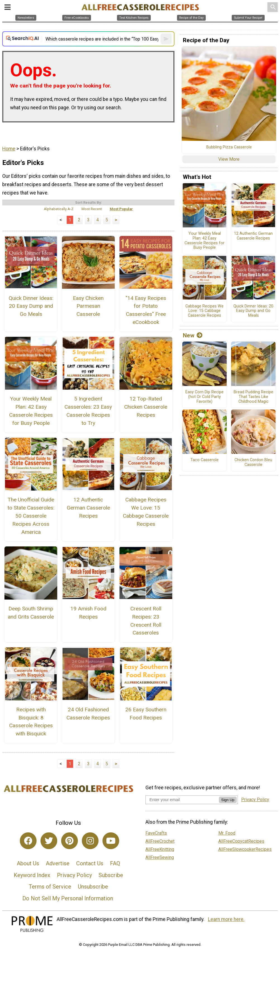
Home (8, 148)
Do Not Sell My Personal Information (67, 898)
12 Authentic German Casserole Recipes (88, 507)
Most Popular (121, 209)
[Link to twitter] (48, 840)
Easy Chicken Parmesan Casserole (88, 306)
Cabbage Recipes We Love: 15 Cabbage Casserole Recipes (146, 511)
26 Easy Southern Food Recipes (145, 713)
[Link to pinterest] (69, 840)
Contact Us (89, 863)
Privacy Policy (74, 875)
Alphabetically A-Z (58, 209)
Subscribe (111, 875)
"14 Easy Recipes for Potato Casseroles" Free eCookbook (146, 310)
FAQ (115, 863)
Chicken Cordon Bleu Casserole (253, 462)
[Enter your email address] (182, 799)
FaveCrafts (156, 833)
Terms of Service (50, 886)
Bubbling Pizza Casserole (229, 147)
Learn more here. (226, 919)
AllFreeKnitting (159, 849)
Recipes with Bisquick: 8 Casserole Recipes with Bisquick (31, 721)
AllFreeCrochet (159, 841)
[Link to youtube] (110, 840)
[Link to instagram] (90, 840)
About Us (28, 863)
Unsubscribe (93, 886)
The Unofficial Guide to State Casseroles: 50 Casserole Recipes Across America (31, 515)
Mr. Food (226, 833)
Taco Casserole (204, 460)
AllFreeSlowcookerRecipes (245, 849)
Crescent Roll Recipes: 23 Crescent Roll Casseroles (145, 620)
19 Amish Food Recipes (88, 612)
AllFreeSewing (159, 857)
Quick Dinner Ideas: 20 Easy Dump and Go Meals (31, 306)
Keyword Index (32, 875)
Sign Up (227, 800)
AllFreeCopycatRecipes (241, 841)
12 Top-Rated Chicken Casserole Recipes (145, 407)
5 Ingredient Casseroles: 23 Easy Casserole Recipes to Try (88, 411)
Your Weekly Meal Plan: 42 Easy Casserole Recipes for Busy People (31, 411)
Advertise (58, 863)
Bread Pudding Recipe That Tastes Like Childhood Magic (253, 397)
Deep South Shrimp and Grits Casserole (31, 612)
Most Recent (92, 209)
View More (229, 159)
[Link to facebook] (28, 840)
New (192, 335)
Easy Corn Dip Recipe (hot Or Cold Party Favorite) (204, 397)
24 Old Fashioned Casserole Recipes (88, 713)
